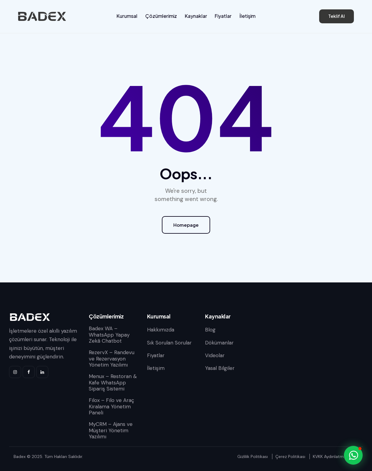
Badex (20, 456)
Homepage (186, 225)
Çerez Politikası (290, 456)
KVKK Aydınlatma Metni (335, 456)
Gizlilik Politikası (252, 456)
